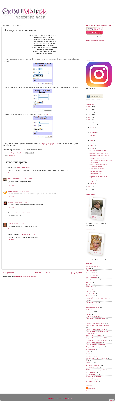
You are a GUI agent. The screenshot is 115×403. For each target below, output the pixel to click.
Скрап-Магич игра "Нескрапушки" (97, 358)
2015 (90, 117)
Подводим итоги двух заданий (99, 155)
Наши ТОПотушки (91, 302)
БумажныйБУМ (90, 273)
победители (90, 312)
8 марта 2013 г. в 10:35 (23, 167)
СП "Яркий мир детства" (93, 376)
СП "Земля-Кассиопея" (93, 365)
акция (88, 268)
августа (92, 135)
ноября (92, 127)
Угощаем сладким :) (96, 171)
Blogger (70, 398)
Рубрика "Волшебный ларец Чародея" (98, 325)
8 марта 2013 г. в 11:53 (24, 178)
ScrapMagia (91, 388)
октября (92, 130)
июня (92, 140)
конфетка (12, 155)
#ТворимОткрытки (92, 266)
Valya (9, 224)
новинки (89, 305)
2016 (90, 114)
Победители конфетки (97, 169)
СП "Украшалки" (91, 372)
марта (92, 148)
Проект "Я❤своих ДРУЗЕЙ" (94, 321)
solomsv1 (48, 114)
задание (89, 282)
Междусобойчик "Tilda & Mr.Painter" (97, 298)
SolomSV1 (11, 202)
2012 (90, 187)
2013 (90, 122)
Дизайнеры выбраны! (96, 174)
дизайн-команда (91, 277)
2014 (90, 120)
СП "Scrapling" (90, 379)
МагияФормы (90, 293)
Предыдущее (76, 272)
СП (87, 360)
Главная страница (42, 272)
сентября (93, 132)
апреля (92, 145)
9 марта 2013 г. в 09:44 (23, 213)
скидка (88, 351)
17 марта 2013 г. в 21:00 (27, 234)
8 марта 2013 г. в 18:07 (22, 202)
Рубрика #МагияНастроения (95, 347)
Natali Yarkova (12, 178)
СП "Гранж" (89, 363)
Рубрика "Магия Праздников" (95, 338)
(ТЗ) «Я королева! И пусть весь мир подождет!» (101, 161)
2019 (90, 107)
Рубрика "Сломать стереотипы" (96, 344)
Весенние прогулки (92, 275)
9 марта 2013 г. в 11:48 (19, 224)
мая (91, 143)
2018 (90, 109)
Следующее (8, 272)
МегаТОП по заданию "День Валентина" (98, 177)
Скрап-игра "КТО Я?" (92, 356)
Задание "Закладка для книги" (99, 153)
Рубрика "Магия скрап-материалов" (97, 340)
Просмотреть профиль (93, 391)
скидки (88, 354)
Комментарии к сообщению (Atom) (25, 276)
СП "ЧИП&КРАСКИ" (92, 374)
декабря (92, 125)
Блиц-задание (90, 270)
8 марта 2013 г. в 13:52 (21, 191)
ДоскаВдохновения (92, 280)
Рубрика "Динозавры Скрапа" (95, 329)
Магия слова (90, 287)
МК (87, 300)
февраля (93, 181)
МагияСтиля (90, 291)
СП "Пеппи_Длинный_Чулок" (95, 370)
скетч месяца (90, 349)
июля (91, 138)
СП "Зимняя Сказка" (92, 367)
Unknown (11, 191)
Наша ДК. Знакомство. (97, 158)
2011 (90, 189)
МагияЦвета (90, 296)
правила (89, 314)
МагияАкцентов (91, 289)
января (92, 183)
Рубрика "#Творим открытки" (95, 323)
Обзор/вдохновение (92, 307)
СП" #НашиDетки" (92, 381)
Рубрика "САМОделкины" (94, 342)
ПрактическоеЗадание (93, 316)
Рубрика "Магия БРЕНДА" (94, 335)
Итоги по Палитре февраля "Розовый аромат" (98, 165)
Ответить (11, 173)
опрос (88, 309)
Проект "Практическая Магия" (96, 319)
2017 (90, 112)
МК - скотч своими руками (98, 150)
